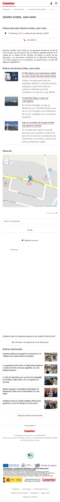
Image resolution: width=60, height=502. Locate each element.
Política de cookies (30, 497)
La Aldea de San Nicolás (37, 9)
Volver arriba (30, 425)
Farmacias (54, 9)
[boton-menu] (56, 3)
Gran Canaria (19, 9)
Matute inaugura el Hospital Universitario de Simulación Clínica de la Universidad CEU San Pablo (21, 391)
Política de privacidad (19, 493)
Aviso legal (26, 489)
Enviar (30, 230)
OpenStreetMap (51, 206)
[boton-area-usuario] (51, 3)
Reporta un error (30, 240)
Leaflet (39, 206)
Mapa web (45, 493)
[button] (30, 178)
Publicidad (34, 493)
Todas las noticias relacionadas (30, 416)
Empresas (6, 9)
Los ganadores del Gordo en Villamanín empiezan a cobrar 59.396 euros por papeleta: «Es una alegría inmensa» (23, 368)
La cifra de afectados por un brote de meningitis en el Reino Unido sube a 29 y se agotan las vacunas (22, 379)
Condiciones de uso (40, 489)
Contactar (16, 489)
